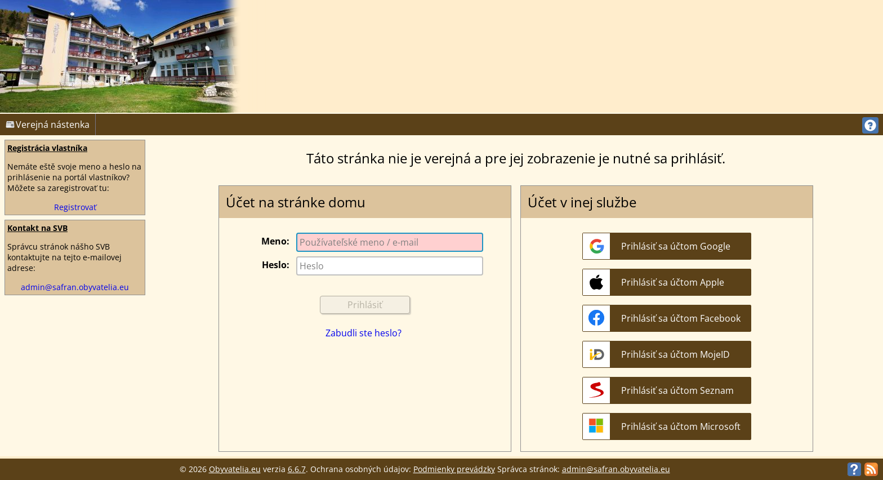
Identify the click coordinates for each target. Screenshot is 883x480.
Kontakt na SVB (37, 228)
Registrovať (75, 207)
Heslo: (275, 265)
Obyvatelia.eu (235, 469)
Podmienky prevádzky (454, 469)
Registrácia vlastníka (47, 148)
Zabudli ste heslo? (363, 333)
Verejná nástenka (48, 124)
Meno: (275, 241)
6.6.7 (297, 469)
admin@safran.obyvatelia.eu (75, 287)
